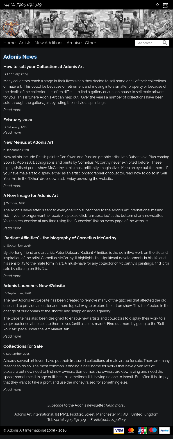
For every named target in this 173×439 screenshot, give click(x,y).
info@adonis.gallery (110, 420)
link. (45, 269)
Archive (74, 42)
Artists (25, 42)
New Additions (48, 42)
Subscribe (55, 405)
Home (9, 42)
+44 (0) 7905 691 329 (22, 4)
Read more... (116, 405)
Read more (12, 110)
